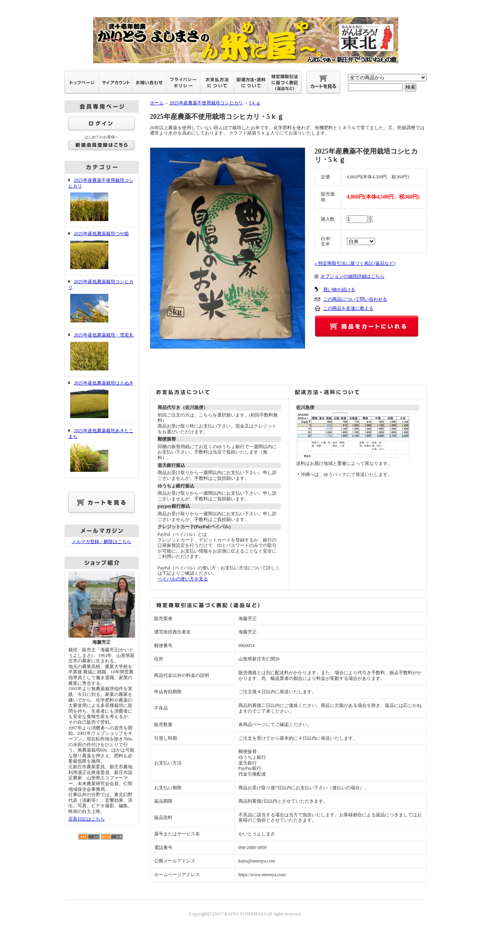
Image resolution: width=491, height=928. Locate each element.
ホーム (157, 103)
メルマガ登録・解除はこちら (101, 541)
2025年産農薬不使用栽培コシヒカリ (101, 200)
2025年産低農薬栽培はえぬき (101, 400)
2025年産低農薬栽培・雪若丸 (101, 352)
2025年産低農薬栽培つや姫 (101, 251)
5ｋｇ (255, 103)
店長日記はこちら (86, 819)
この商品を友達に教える (348, 308)
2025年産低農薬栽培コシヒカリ (101, 301)
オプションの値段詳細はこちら (352, 276)
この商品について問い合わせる (355, 299)
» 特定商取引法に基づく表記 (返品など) (355, 263)
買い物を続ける (339, 289)
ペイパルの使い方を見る (183, 579)
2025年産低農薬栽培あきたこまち (101, 450)
